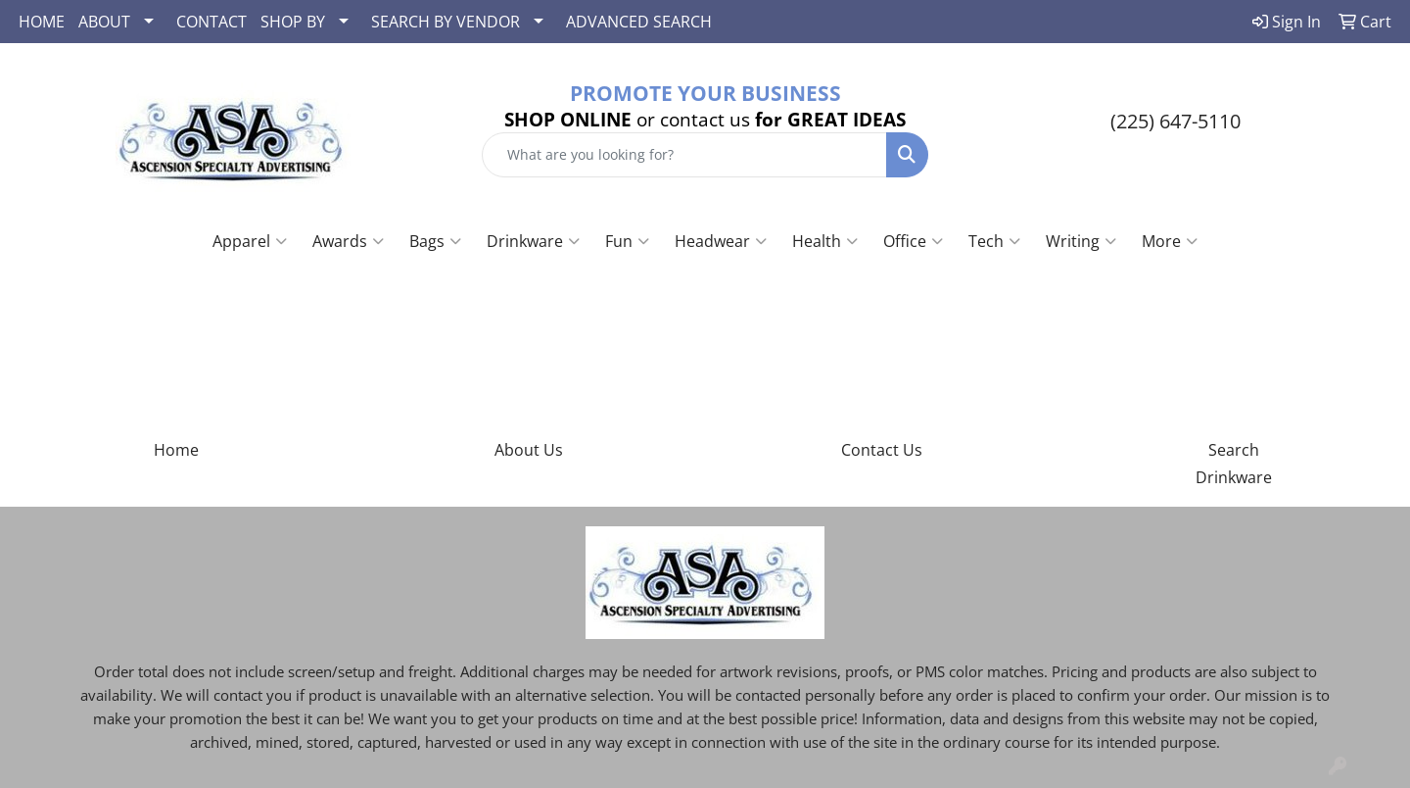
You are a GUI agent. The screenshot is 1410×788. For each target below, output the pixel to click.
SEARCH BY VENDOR (445, 21)
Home (176, 450)
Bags (435, 241)
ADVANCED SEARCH (639, 21)
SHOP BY (292, 21)
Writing (1081, 241)
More (1170, 241)
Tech (994, 241)
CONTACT (211, 21)
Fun (627, 241)
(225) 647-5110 (1175, 121)
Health (825, 241)
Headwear (721, 241)
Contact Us (881, 450)
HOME (42, 21)
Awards (348, 241)
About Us (528, 450)
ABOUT (104, 21)
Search (1233, 450)
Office (913, 241)
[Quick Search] (684, 154)
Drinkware (533, 241)
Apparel (249, 241)
